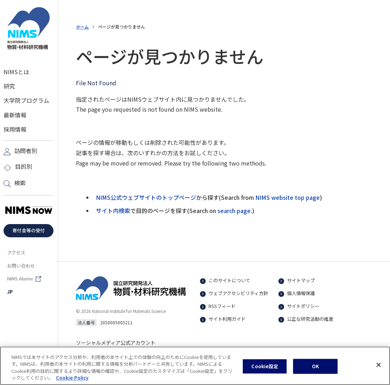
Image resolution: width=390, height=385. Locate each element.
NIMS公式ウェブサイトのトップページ (146, 197)
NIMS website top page (287, 197)
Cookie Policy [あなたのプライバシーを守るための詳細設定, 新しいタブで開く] (72, 378)
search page (234, 210)
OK (315, 367)
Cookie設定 (264, 367)
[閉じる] (378, 366)
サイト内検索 (113, 210)
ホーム (82, 27)
